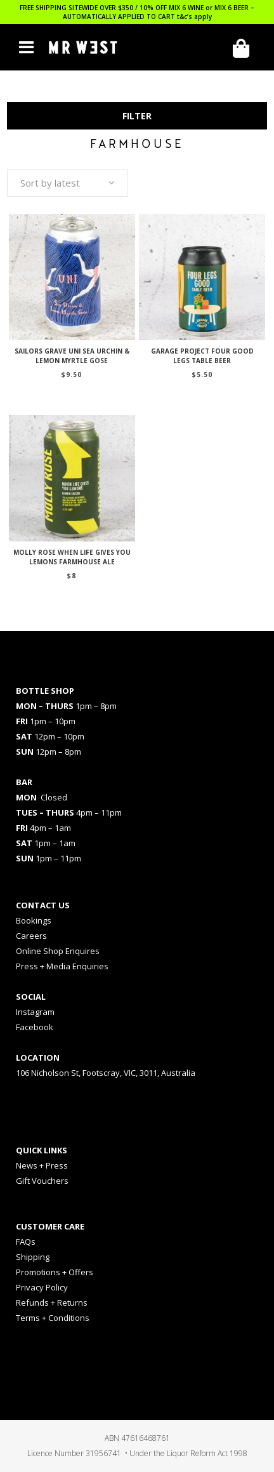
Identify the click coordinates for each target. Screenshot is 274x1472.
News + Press (42, 1165)
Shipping (32, 1257)
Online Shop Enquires (58, 951)
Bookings (33, 920)
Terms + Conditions (52, 1317)
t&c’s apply (194, 16)
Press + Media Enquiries (62, 966)
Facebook (34, 1027)
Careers (31, 935)
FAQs (26, 1241)
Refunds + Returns (52, 1302)
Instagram (35, 1012)
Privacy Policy (42, 1287)
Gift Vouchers (42, 1180)
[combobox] (67, 183)
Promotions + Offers (54, 1272)
